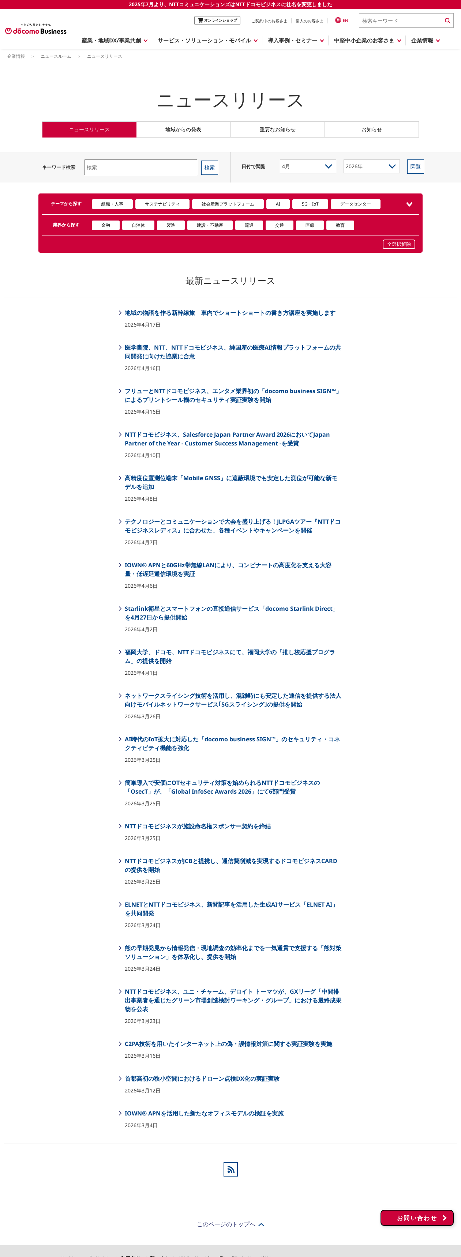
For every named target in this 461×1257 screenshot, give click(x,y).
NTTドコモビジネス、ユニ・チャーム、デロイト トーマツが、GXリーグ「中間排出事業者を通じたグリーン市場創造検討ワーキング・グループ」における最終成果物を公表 (232, 1000)
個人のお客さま (310, 20)
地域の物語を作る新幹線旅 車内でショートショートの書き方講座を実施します (229, 313)
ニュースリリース (89, 129)
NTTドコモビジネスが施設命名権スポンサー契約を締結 (197, 826)
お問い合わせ (417, 1210)
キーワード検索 (58, 167)
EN (341, 20)
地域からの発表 (183, 129)
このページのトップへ (226, 1224)
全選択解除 (399, 244)
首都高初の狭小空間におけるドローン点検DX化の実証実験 (201, 1079)
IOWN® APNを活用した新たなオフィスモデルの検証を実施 (203, 1113)
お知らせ (371, 129)
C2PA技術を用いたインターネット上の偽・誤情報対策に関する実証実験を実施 (227, 1044)
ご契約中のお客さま (269, 20)
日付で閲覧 (253, 166)
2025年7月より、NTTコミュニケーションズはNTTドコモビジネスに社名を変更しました (230, 4)
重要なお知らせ (278, 129)
